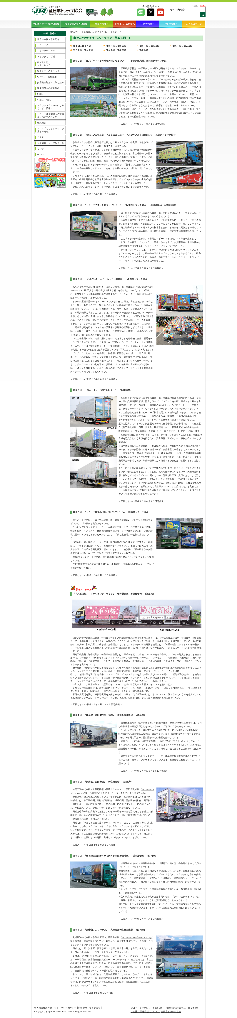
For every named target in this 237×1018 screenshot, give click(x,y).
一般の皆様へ (147, 24)
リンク (40, 148)
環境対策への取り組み (48, 88)
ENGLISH (203, 5)
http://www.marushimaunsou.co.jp (136, 937)
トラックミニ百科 (46, 56)
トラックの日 (44, 45)
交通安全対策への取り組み (50, 82)
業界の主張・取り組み (48, 39)
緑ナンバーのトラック (48, 71)
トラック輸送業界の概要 (75, 24)
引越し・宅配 (44, 99)
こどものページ (194, 24)
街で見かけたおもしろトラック (46, 64)
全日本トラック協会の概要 (46, 24)
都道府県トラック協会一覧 (50, 143)
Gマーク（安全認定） (48, 76)
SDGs (40, 94)
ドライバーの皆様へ (124, 24)
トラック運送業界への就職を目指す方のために (50, 115)
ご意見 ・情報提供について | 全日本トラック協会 (156, 1011)
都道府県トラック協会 (89, 1008)
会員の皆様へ (101, 24)
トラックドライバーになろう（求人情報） (50, 107)
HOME (196, 5)
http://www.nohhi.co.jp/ (180, 722)
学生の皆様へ (170, 24)
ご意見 (40, 137)
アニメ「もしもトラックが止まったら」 (50, 130)
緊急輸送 (41, 123)
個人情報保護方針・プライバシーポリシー (55, 1008)
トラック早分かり (46, 51)
